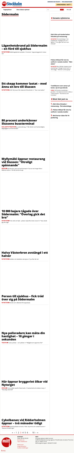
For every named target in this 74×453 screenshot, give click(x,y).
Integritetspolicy (21, 446)
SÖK (62, 9)
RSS (3, 451)
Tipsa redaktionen (22, 441)
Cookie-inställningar (22, 448)
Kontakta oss (20, 440)
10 (33, 432)
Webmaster (20, 444)
